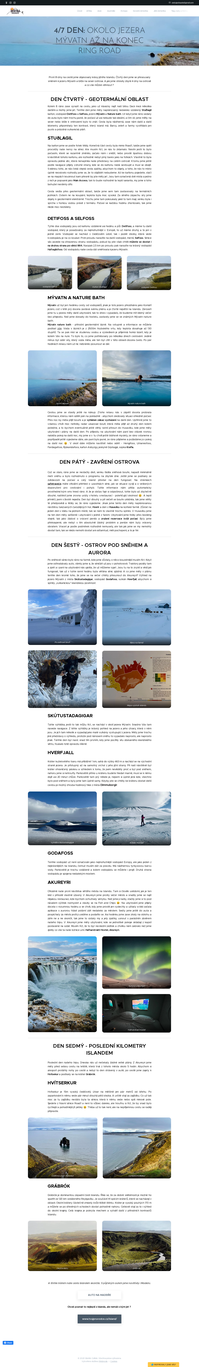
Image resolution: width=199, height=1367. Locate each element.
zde (59, 328)
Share (8, 1343)
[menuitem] (80, 11)
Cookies (113, 1361)
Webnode (103, 1361)
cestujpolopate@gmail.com (183, 2)
